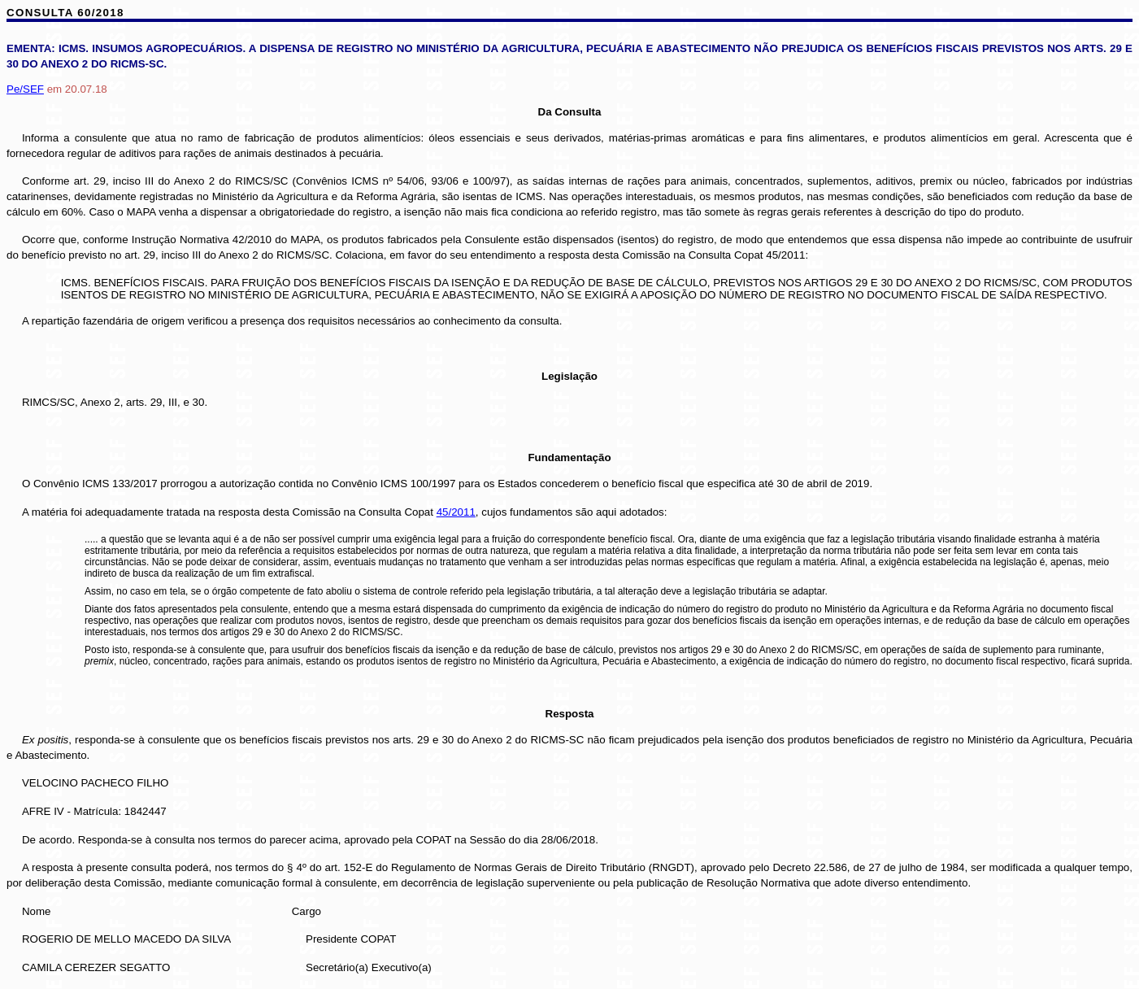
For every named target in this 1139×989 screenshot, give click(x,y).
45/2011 (456, 512)
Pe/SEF (25, 89)
